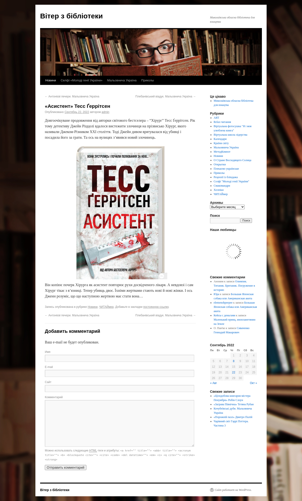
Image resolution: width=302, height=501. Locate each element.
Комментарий (54, 397)
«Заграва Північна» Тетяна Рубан (234, 404)
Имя (47, 352)
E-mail (49, 367)
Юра (216, 294)
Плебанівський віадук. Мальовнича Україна (165, 96)
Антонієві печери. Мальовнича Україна (72, 96)
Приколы (147, 80)
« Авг (213, 383)
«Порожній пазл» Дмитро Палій (233, 417)
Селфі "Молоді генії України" (231, 181)
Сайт (48, 382)
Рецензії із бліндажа (226, 177)
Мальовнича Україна (122, 80)
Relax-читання (222, 122)
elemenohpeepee (223, 302)
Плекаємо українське (226, 168)
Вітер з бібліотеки (71, 16)
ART (216, 117)
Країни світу (221, 143)
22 (233, 372)
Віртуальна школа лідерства (230, 134)
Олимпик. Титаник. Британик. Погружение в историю (234, 286)
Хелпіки (219, 190)
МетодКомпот (222, 151)
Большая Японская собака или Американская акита (235, 307)
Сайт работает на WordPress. (233, 490)
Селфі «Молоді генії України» (81, 80)
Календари (220, 139)
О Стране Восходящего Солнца (232, 160)
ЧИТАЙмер (106, 307)
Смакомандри (222, 185)
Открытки (220, 164)
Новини (50, 80)
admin (105, 112)
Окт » (253, 383)
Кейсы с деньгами (224, 315)
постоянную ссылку (155, 307)
